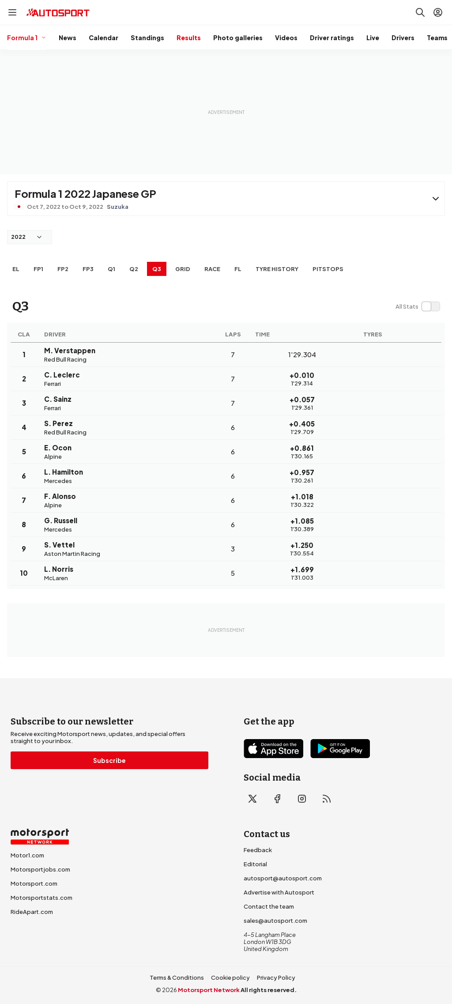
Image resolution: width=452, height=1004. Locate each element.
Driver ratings (332, 38)
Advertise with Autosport (279, 892)
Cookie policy (230, 977)
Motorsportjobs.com (40, 869)
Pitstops (328, 268)
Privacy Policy (276, 977)
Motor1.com (27, 855)
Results (189, 38)
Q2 (133, 268)
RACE (212, 268)
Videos (286, 38)
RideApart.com (32, 911)
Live (372, 38)
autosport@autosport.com (283, 878)
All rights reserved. (269, 989)
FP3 (88, 268)
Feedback (258, 849)
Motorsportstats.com (41, 897)
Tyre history (277, 268)
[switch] (418, 306)
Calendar (103, 38)
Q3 (156, 268)
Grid (182, 268)
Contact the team (269, 906)
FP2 (62, 268)
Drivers (403, 38)
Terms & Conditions (177, 977)
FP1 (38, 268)
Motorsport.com (34, 883)
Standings (147, 38)
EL (15, 268)
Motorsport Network (209, 989)
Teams (437, 38)
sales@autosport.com (275, 920)
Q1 (111, 268)
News (67, 38)
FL (237, 268)
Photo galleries (238, 38)
